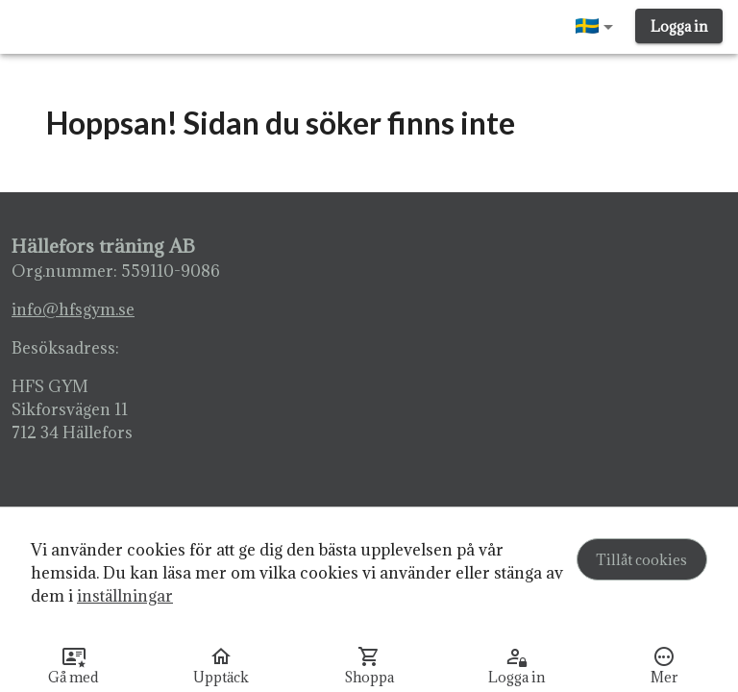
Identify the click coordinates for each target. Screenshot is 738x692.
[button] (597, 27)
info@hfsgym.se (73, 309)
